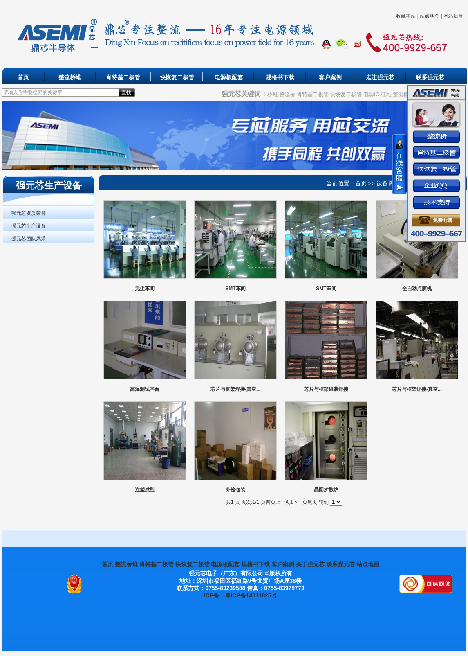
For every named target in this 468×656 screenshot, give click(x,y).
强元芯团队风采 (28, 238)
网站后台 (453, 16)
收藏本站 (406, 16)
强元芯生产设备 (28, 226)
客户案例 (330, 77)
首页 (23, 77)
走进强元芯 (380, 77)
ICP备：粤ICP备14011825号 (240, 595)
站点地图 (429, 16)
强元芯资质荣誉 (28, 213)
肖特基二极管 (123, 77)
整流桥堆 (69, 77)
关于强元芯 (310, 564)
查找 (126, 92)
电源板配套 (229, 77)
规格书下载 (280, 77)
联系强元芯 (430, 77)
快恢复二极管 (177, 77)
